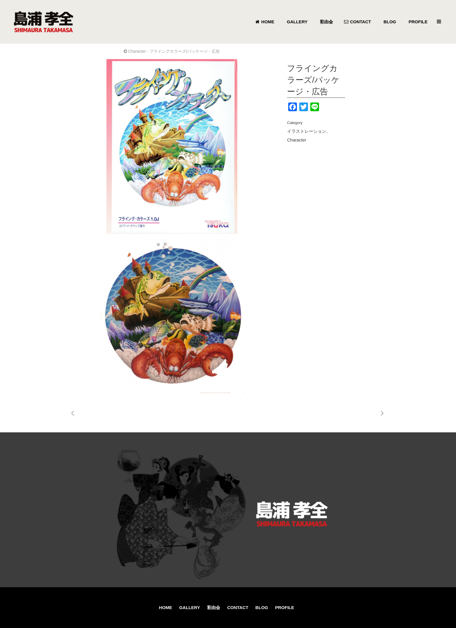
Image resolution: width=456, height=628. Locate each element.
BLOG (261, 607)
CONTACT (237, 607)
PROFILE (284, 607)
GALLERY (189, 607)
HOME (165, 607)
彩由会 (213, 607)
